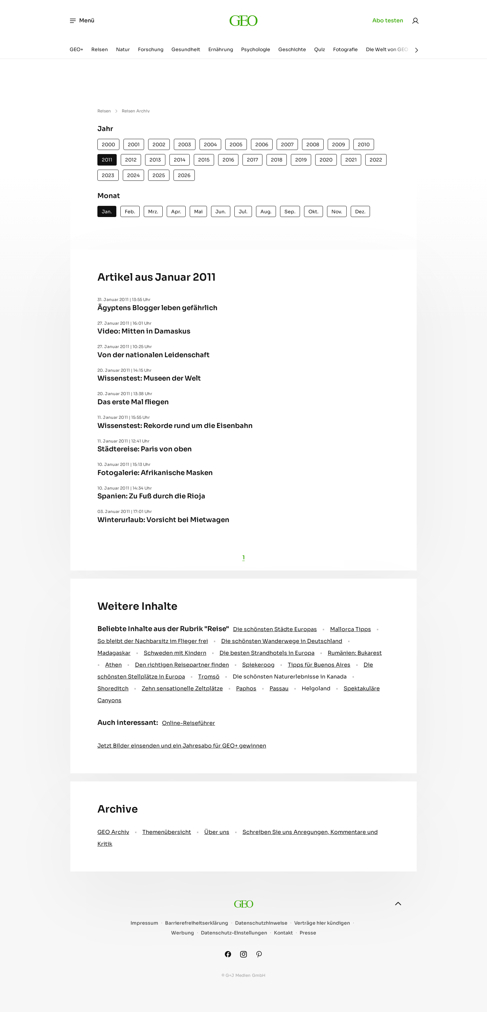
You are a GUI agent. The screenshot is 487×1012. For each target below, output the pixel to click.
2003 (184, 145)
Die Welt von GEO (387, 49)
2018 (276, 160)
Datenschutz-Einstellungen (234, 933)
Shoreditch (113, 688)
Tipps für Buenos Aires (319, 664)
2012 (131, 160)
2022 (376, 160)
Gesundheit (185, 49)
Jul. (243, 212)
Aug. (266, 212)
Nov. (336, 212)
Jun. (220, 212)
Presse (308, 933)
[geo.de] (243, 20)
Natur (123, 49)
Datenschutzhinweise (261, 923)
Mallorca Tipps (350, 629)
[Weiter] (416, 50)
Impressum (144, 923)
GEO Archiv (113, 832)
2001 (134, 145)
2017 (252, 160)
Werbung (182, 933)
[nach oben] (398, 904)
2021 (351, 160)
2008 (312, 145)
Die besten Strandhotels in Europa (267, 652)
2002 (159, 145)
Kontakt (283, 933)
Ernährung (220, 49)
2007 (287, 145)
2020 (326, 160)
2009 (338, 145)
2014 (179, 160)
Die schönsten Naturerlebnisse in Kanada (290, 676)
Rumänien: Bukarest (355, 652)
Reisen (99, 49)
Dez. (360, 212)
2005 (236, 145)
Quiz (319, 49)
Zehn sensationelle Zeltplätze (182, 688)
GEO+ (76, 49)
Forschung (150, 49)
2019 (301, 160)
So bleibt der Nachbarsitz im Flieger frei (152, 641)
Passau (279, 688)
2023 (108, 175)
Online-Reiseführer (188, 723)
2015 (204, 160)
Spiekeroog (258, 664)
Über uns (216, 832)
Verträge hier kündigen (322, 923)
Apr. (176, 212)
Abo (387, 20)
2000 (108, 145)
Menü (81, 20)
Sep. (290, 212)
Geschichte (292, 49)
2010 (364, 145)
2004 (210, 145)
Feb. (130, 212)
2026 (184, 175)
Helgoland (316, 688)
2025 (159, 175)
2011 (107, 160)
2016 (228, 160)
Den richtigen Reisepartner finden (182, 664)
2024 (133, 175)
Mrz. (153, 212)
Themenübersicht (166, 832)
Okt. (313, 212)
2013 (155, 160)
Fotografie (345, 49)
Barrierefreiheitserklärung (196, 923)
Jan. (107, 212)
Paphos (246, 688)
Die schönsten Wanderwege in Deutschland (281, 641)
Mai (198, 212)
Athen (113, 664)
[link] (415, 20)
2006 (261, 145)
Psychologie (255, 49)
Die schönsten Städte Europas (275, 629)
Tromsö (208, 676)
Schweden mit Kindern (175, 652)
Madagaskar (114, 652)
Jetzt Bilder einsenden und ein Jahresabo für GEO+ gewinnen (181, 745)
